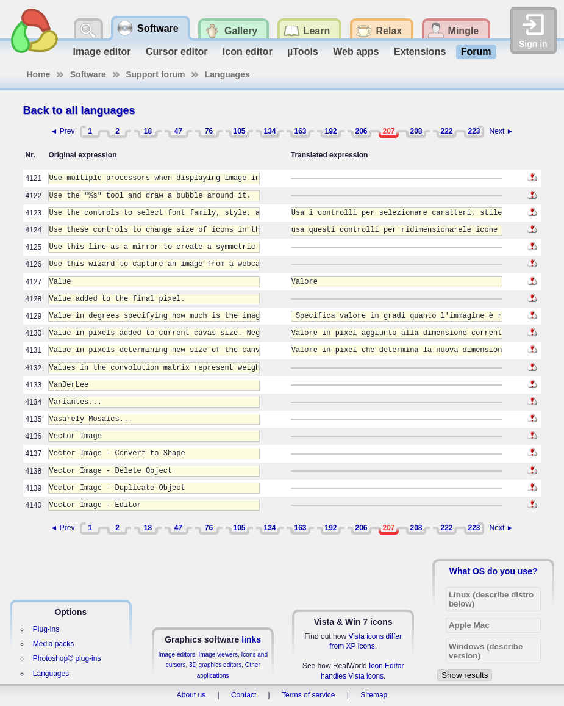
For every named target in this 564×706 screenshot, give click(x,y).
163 (300, 131)
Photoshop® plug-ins (67, 658)
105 (239, 131)
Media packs (53, 643)
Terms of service (308, 695)
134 (269, 131)
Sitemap (373, 695)
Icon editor (248, 51)
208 (416, 131)
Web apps (356, 51)
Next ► (502, 131)
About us (191, 695)
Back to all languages (79, 110)
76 (209, 131)
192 (330, 131)
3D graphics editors (215, 664)
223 (474, 131)
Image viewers (218, 654)
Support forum (155, 74)
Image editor (101, 51)
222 (446, 131)
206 (361, 131)
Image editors (176, 654)
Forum (476, 51)
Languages (227, 74)
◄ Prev (63, 131)
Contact (243, 695)
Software (88, 74)
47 (178, 131)
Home (39, 74)
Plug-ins (46, 629)
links (251, 639)
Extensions (420, 51)
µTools (302, 51)
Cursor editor (176, 51)
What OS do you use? (493, 571)
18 (148, 131)
